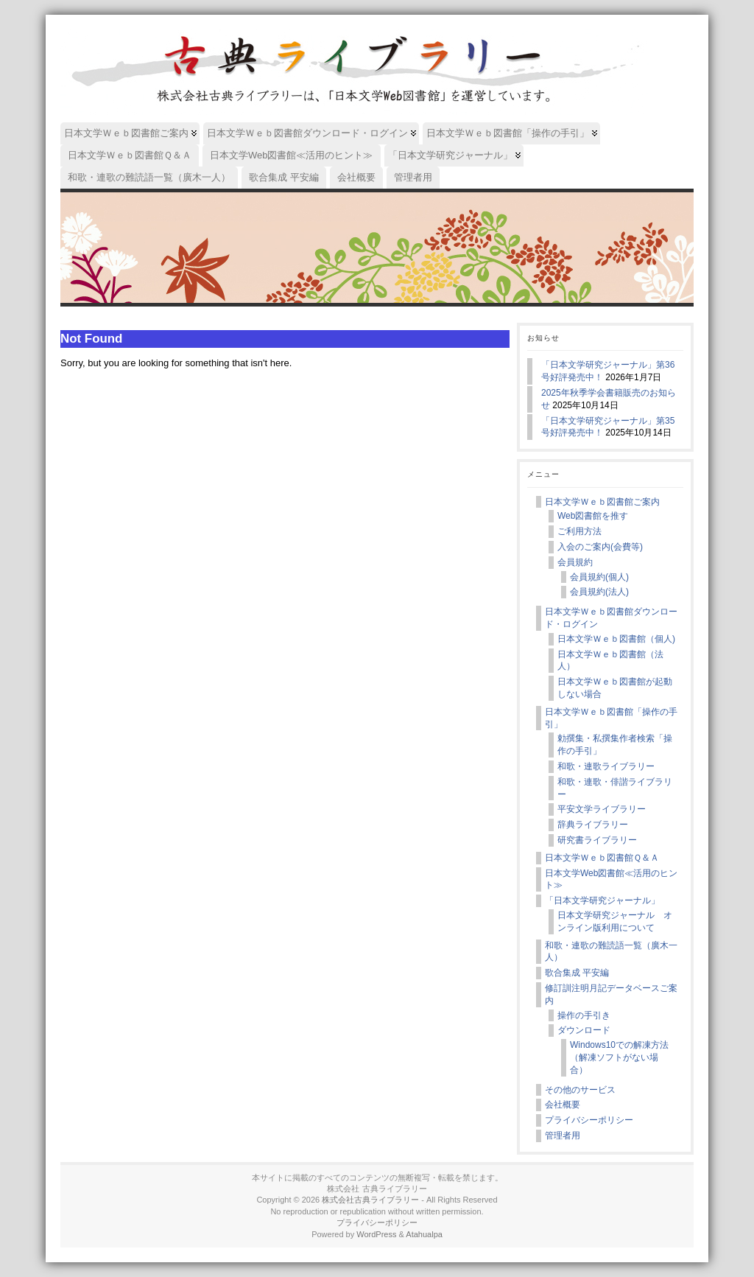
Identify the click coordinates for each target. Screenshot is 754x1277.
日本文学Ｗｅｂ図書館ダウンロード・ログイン (611, 617)
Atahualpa (424, 1234)
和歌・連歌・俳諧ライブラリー (614, 788)
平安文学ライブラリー (601, 809)
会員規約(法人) (599, 592)
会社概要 (562, 1104)
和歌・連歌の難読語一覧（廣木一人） (611, 951)
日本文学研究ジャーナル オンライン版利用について (614, 921)
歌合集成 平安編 (577, 973)
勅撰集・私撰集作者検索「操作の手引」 (614, 744)
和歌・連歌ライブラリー (606, 766)
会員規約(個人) (599, 577)
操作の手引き (583, 1015)
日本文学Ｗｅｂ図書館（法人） (610, 660)
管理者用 (562, 1135)
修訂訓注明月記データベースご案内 (611, 994)
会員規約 (575, 562)
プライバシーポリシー (589, 1120)
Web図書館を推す (592, 516)
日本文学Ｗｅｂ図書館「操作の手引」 (611, 718)
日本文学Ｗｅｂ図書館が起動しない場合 (614, 687)
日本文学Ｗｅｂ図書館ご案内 (602, 502)
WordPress (376, 1234)
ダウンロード (583, 1030)
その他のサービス (580, 1090)
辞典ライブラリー (592, 824)
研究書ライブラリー (597, 840)
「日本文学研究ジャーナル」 (602, 900)
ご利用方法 (579, 531)
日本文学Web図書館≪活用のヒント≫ (611, 879)
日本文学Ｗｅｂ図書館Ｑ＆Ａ (602, 858)
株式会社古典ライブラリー (370, 1199)
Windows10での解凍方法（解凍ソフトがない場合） (619, 1057)
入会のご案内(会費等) (600, 547)
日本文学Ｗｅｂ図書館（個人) (616, 639)
